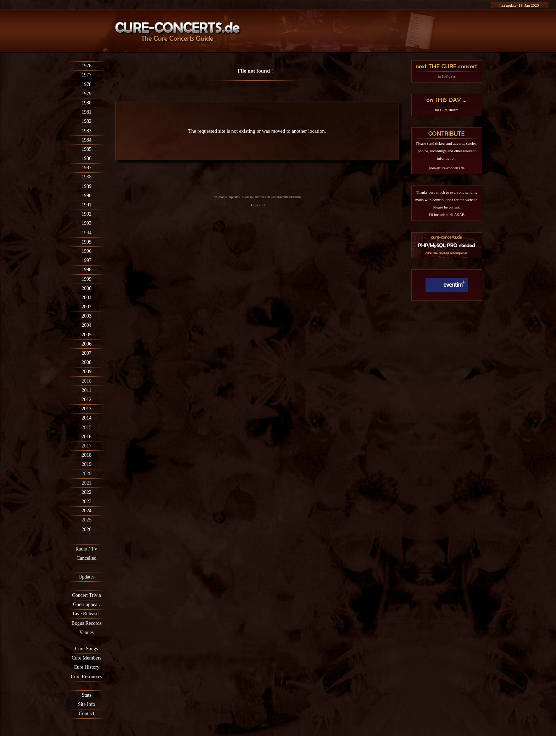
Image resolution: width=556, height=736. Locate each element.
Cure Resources (86, 676)
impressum (262, 197)
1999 (86, 279)
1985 (86, 149)
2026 (86, 529)
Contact (86, 713)
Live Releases (86, 613)
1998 (86, 269)
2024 (86, 510)
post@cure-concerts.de (447, 168)
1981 (86, 112)
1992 (86, 214)
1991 (86, 204)
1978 (86, 84)
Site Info (86, 704)
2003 (86, 316)
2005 (86, 334)
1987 (86, 167)
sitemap (247, 197)
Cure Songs (86, 648)
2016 (86, 436)
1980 (86, 102)
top (215, 197)
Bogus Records (86, 623)
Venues (86, 632)
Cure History (87, 667)
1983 (86, 130)
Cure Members (86, 658)
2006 (86, 344)
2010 (86, 381)
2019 (86, 464)
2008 (86, 362)
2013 (86, 408)
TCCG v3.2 (257, 205)
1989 (86, 186)
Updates (86, 577)
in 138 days (447, 76)
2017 (86, 446)
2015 (86, 427)
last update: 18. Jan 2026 (519, 5)
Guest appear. (86, 604)
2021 (86, 483)
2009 (86, 371)
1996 (86, 251)
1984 (86, 140)
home (223, 197)
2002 (86, 306)
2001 (86, 297)
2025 (86, 520)
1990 (86, 195)
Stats (86, 695)
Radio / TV (87, 549)
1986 (86, 158)
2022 (86, 492)
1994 (86, 232)
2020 (86, 473)
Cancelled (86, 558)
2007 (86, 353)
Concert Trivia (86, 595)
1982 (86, 121)
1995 (86, 242)
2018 (86, 455)
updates (234, 197)
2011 (86, 390)
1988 (86, 176)
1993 (86, 223)
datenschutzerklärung (286, 197)
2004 (86, 325)
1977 (86, 75)
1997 (86, 260)
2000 (86, 288)
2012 (86, 399)
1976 (86, 65)
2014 (86, 418)
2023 (86, 501)
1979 (86, 93)
